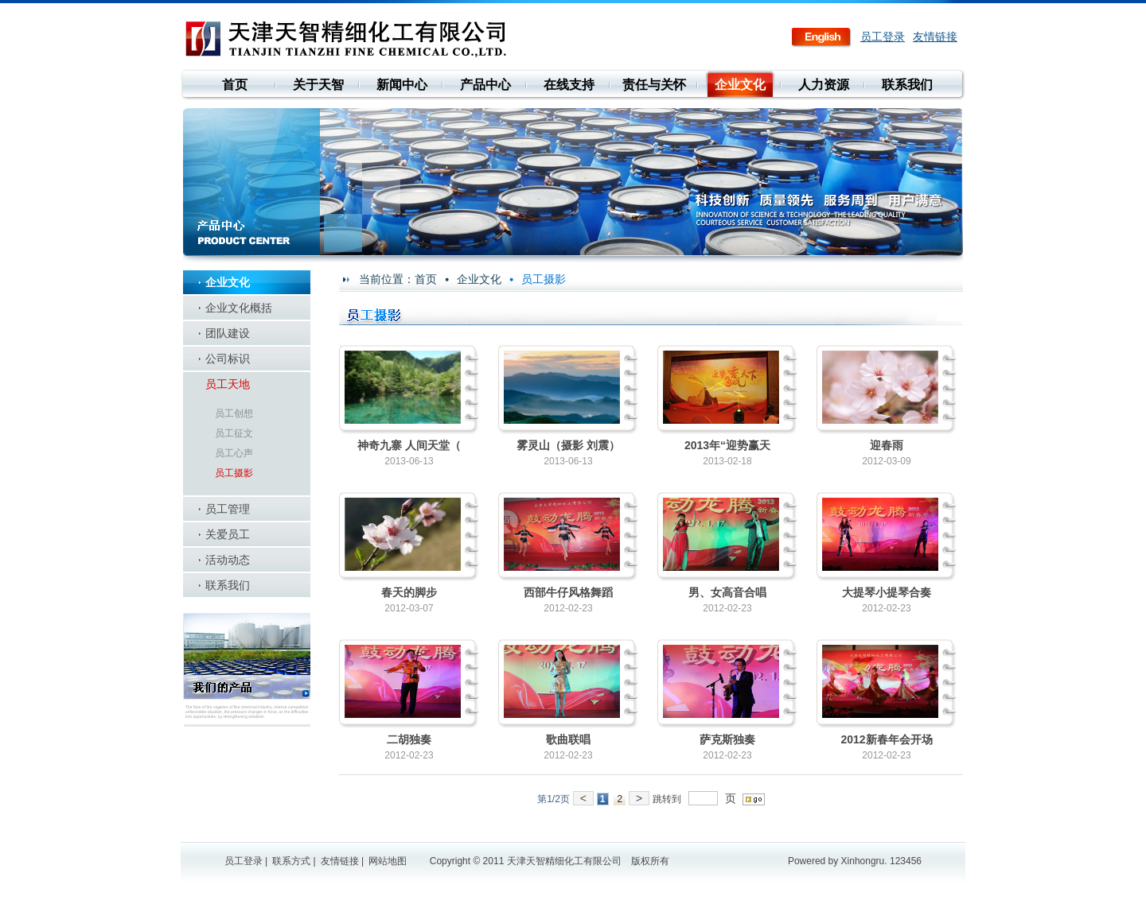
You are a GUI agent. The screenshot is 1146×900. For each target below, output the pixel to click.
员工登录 (882, 36)
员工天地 (227, 384)
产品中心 (485, 84)
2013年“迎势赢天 (727, 445)
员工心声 (234, 453)
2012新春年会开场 (886, 739)
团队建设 (227, 333)
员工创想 (234, 413)
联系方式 (291, 861)
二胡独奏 (409, 739)
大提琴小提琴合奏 (886, 592)
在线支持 (569, 84)
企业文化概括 (238, 307)
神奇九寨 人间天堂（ (409, 445)
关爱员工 (227, 534)
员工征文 (234, 433)
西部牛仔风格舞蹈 (568, 592)
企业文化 (740, 84)
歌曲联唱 (568, 739)
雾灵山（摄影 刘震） (568, 445)
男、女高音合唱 (727, 592)
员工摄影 (234, 473)
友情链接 (935, 36)
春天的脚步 (409, 592)
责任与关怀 (654, 84)
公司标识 (227, 358)
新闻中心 (401, 84)
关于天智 (318, 84)
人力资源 (823, 84)
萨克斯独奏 (727, 739)
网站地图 (387, 861)
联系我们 (907, 84)
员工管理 (227, 508)
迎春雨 (886, 445)
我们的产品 (246, 670)
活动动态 (227, 559)
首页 (235, 84)
